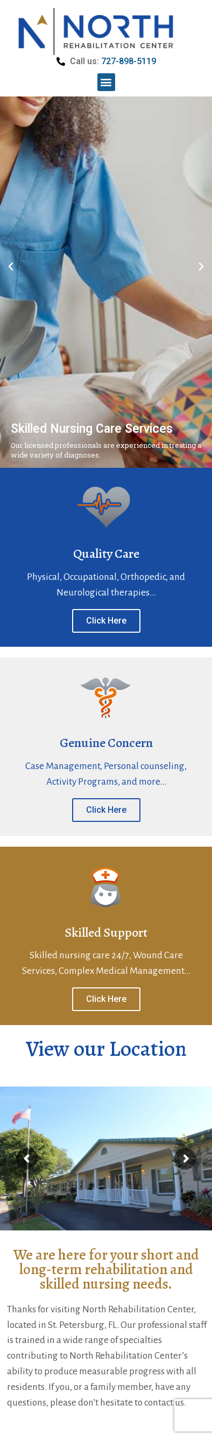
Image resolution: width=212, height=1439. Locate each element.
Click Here (106, 652)
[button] (106, 82)
